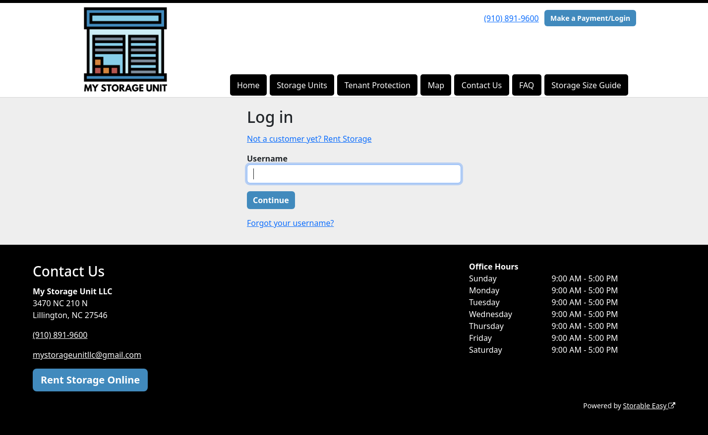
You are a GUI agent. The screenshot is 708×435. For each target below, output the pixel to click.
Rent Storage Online (90, 379)
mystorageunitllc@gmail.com (87, 354)
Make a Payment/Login (590, 18)
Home (248, 85)
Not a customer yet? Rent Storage (309, 138)
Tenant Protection (378, 85)
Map (436, 85)
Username (267, 158)
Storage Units (302, 85)
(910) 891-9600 (511, 18)
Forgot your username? (290, 223)
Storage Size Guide (586, 85)
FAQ (526, 85)
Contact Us (482, 85)
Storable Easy (649, 405)
